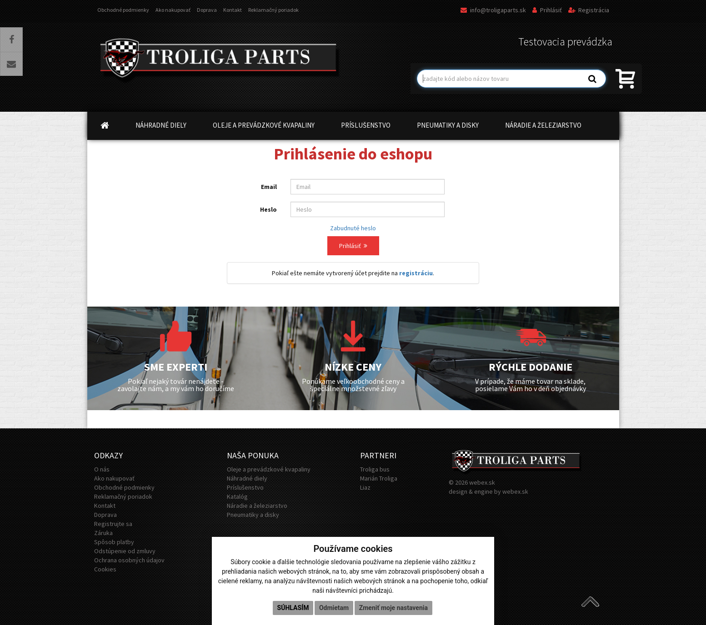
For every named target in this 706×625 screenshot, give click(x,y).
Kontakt (232, 9)
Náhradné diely (247, 478)
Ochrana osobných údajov (129, 560)
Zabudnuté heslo (353, 228)
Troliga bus (375, 469)
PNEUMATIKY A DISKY (448, 125)
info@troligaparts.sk (493, 10)
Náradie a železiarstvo (257, 505)
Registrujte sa (113, 524)
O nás (102, 469)
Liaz (365, 487)
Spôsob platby (114, 542)
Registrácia (588, 10)
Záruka (103, 533)
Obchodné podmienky (123, 9)
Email (269, 187)
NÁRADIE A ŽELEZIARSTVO (543, 125)
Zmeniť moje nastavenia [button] (393, 607)
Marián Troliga (378, 478)
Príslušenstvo (245, 487)
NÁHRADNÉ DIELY (160, 125)
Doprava (207, 9)
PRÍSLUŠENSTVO (366, 125)
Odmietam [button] (334, 607)
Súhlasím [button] (293, 607)
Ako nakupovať (172, 9)
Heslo (268, 209)
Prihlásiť (547, 10)
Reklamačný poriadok (273, 9)
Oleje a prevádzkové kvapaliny (268, 469)
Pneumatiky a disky (253, 515)
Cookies (105, 569)
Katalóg (237, 496)
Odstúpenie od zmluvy (124, 551)
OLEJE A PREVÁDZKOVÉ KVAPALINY (264, 125)
